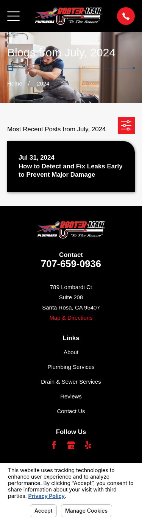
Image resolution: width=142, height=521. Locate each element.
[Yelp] (88, 445)
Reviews (71, 396)
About (71, 352)
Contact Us (71, 411)
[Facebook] (54, 445)
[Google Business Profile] (71, 445)
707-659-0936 (71, 263)
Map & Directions (70, 317)
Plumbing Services (70, 367)
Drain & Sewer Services (71, 381)
